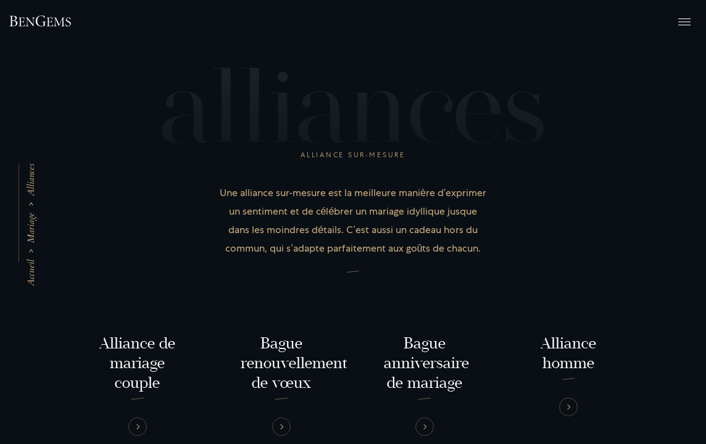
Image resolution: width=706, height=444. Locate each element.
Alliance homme (568, 353)
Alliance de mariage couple (138, 363)
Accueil (31, 273)
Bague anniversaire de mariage (426, 363)
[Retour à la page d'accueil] (40, 21)
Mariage (31, 228)
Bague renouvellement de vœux (294, 363)
